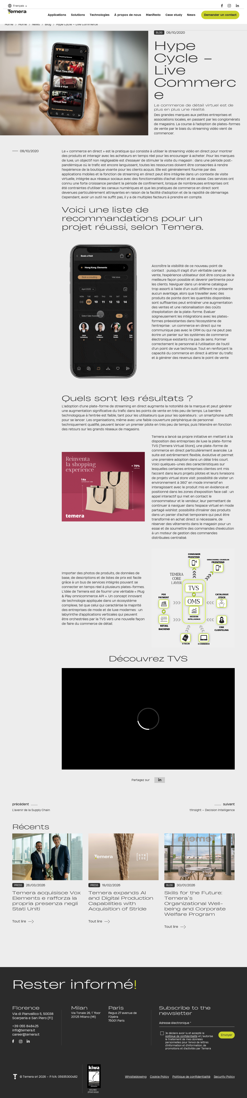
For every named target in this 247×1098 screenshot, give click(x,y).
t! (15, 1077)
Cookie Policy (159, 1076)
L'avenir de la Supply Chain (31, 810)
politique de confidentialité (181, 1036)
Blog (48, 24)
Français (18, 5)
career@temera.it (26, 1034)
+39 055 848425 (25, 1026)
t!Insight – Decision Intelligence (212, 810)
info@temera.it (23, 1030)
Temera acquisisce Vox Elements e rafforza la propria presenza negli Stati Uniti (46, 901)
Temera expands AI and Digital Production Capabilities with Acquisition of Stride (120, 901)
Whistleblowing (136, 1076)
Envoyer (226, 1035)
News (36, 24)
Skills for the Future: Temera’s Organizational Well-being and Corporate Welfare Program (195, 903)
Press (18, 885)
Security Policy (224, 1076)
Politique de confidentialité (191, 1076)
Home (9, 24)
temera (17, 12)
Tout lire (19, 921)
